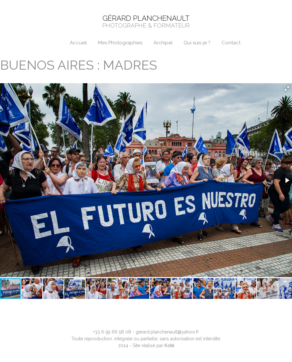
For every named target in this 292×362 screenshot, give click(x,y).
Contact (231, 43)
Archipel (163, 43)
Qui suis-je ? (197, 43)
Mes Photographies (120, 43)
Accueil (78, 43)
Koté (169, 345)
